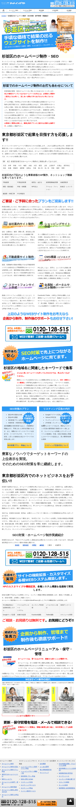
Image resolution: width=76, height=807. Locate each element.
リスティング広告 (27, 782)
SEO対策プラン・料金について (19, 445)
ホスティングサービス (28, 785)
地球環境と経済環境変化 (67, 788)
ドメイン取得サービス (28, 791)
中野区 (34, 545)
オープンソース (64, 776)
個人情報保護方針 (46, 770)
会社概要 (43, 764)
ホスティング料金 (27, 788)
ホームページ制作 (8, 764)
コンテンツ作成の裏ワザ (67, 779)
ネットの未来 (63, 785)
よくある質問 (44, 767)
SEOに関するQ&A (27, 779)
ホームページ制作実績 (9, 787)
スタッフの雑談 (64, 782)
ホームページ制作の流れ (10, 767)
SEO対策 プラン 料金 (28, 776)
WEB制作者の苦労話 (66, 773)
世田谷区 (26, 545)
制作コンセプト (7, 779)
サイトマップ (44, 772)
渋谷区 (17, 545)
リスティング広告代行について (56, 445)
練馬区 (42, 545)
